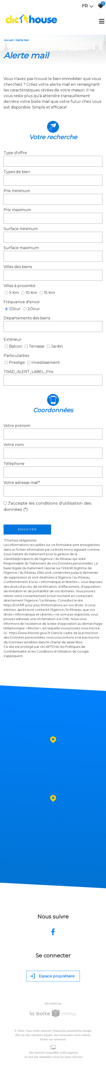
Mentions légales (42, 1035)
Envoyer (27, 529)
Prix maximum (17, 210)
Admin (86, 1035)
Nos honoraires (63, 1035)
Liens (77, 1035)
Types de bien (17, 172)
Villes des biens (18, 267)
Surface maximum (21, 248)
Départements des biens (27, 318)
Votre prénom (17, 425)
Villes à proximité (19, 286)
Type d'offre (15, 153)
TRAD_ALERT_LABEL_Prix (28, 371)
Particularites (16, 355)
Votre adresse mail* (22, 482)
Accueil (8, 40)
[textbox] (53, 161)
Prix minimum (17, 191)
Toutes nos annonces (53, 1039)
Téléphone (14, 463)
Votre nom (14, 444)
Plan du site (22, 1035)
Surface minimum (21, 229)
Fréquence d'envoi (21, 302)
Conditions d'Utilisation (54, 651)
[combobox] (53, 161)
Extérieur (13, 339)
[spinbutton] (53, 199)
